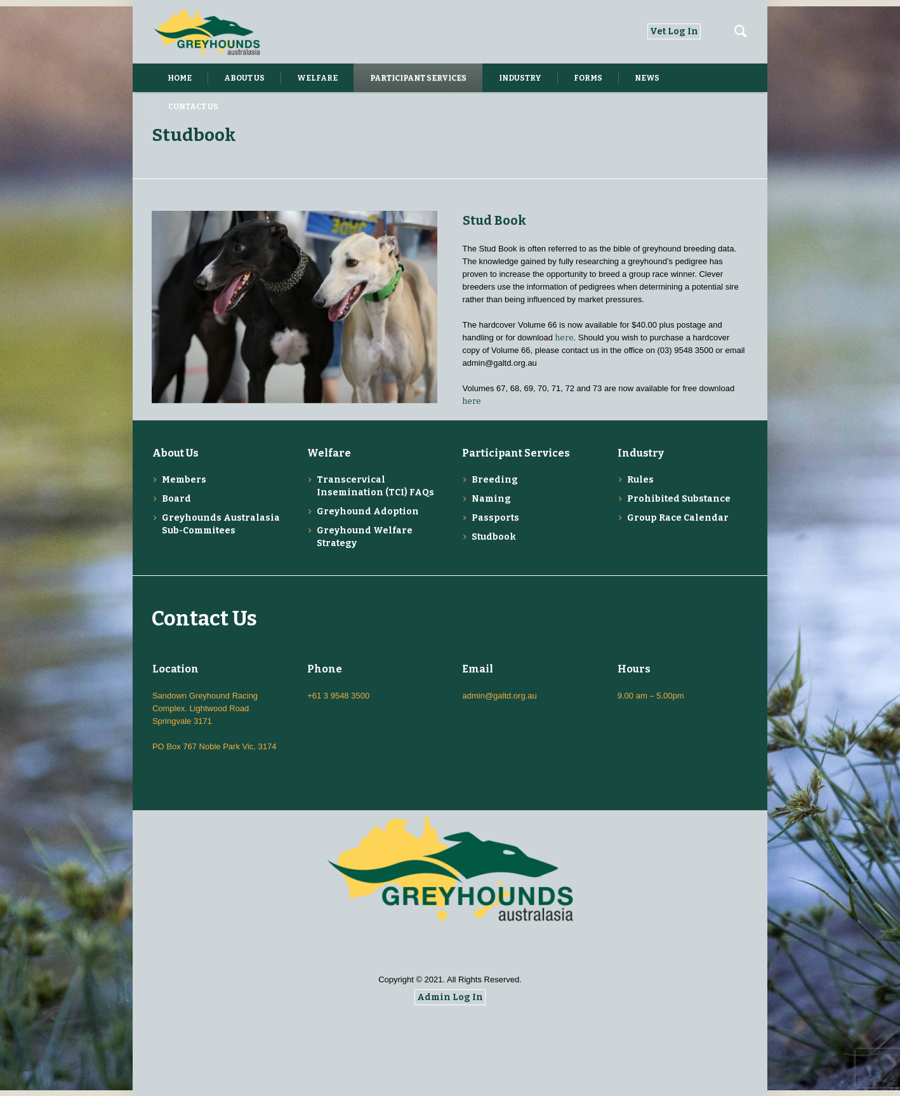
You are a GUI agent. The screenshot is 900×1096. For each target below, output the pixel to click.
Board (176, 498)
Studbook (494, 536)
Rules (640, 479)
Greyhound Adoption (368, 511)
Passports (495, 517)
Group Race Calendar (678, 517)
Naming (491, 498)
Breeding (495, 479)
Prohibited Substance (679, 498)
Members (184, 479)
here (564, 337)
